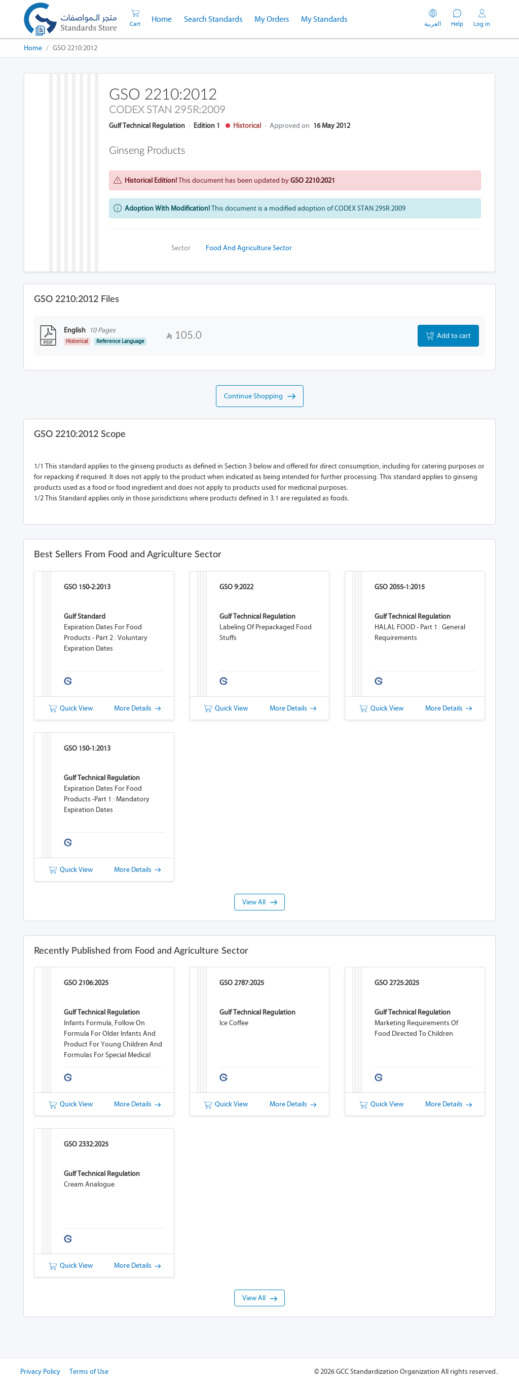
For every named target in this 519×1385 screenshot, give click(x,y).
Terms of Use (88, 1371)
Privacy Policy (40, 1371)
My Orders (271, 19)
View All (259, 902)
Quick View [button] (71, 708)
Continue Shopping (259, 396)
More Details (137, 708)
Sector (181, 248)
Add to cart (448, 336)
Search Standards (216, 18)
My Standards (324, 19)
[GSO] (70, 19)
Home (165, 18)
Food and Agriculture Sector (249, 248)
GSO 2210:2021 (312, 180)
